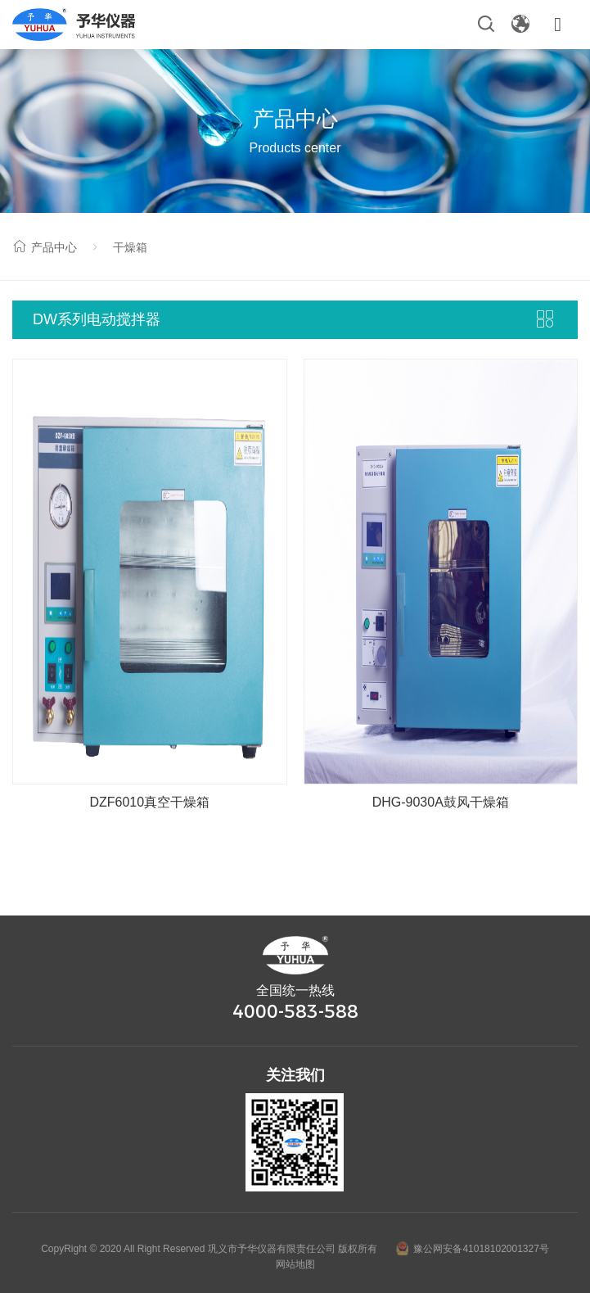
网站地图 (295, 1264)
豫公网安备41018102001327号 (472, 1249)
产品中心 (44, 247)
